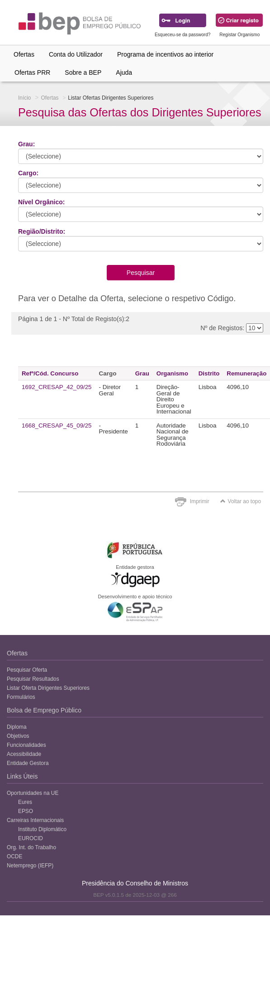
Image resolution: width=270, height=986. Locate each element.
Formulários (21, 697)
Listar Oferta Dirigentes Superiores (48, 688)
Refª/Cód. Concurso (50, 373)
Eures (25, 802)
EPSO (25, 811)
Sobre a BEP (83, 72)
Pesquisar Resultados (33, 679)
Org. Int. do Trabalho (31, 847)
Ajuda (124, 72)
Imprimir (199, 501)
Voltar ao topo (240, 501)
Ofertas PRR (32, 72)
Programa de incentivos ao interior (165, 54)
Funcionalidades (26, 745)
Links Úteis (22, 776)
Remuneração (246, 373)
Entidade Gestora (28, 763)
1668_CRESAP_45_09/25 (57, 425)
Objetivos (18, 736)
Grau (142, 373)
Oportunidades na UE (32, 793)
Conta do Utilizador (76, 54)
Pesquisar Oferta (27, 670)
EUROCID (30, 838)
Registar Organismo (239, 34)
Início (24, 98)
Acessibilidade (24, 754)
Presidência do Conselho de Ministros (135, 883)
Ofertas (24, 54)
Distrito (209, 373)
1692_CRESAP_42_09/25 (57, 387)
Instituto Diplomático (42, 829)
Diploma (17, 727)
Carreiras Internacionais (35, 820)
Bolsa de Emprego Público (44, 710)
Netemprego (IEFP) (30, 865)
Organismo (172, 373)
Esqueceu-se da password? (182, 34)
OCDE (14, 856)
